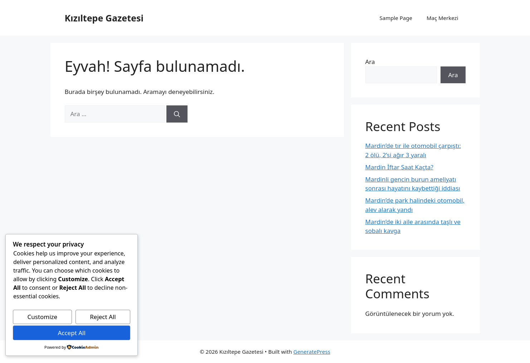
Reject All (103, 317)
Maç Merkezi (442, 17)
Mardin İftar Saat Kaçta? (399, 167)
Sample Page (396, 17)
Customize (43, 317)
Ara (370, 62)
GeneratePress (311, 351)
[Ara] (177, 114)
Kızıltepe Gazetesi (104, 18)
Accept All (71, 333)
